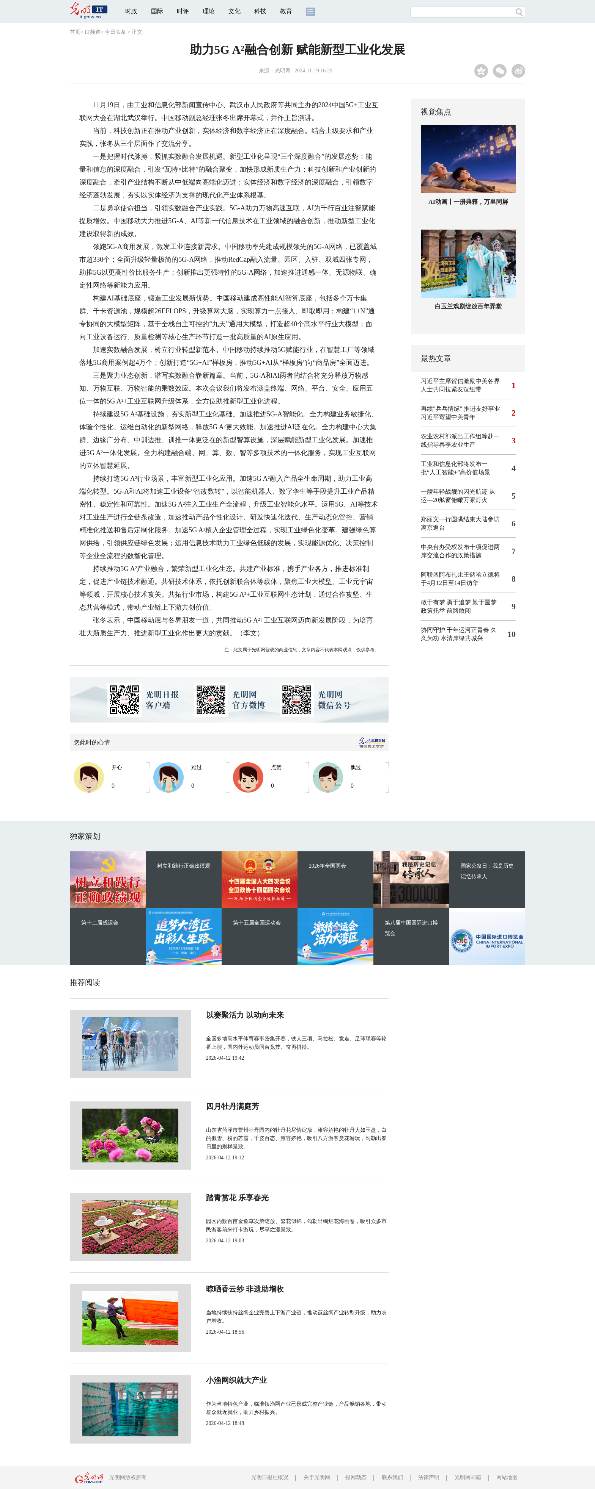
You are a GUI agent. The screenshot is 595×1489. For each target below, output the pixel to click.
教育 (286, 11)
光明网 (283, 71)
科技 (260, 11)
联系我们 (392, 1477)
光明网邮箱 (468, 1477)
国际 (157, 11)
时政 (131, 11)
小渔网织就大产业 (211, 1380)
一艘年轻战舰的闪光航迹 (454, 491)
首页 (75, 32)
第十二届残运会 (99, 923)
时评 (183, 11)
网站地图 (507, 1477)
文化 (234, 11)
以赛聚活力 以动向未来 (219, 1015)
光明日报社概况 (269, 1477)
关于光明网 (317, 1477)
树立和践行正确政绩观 (183, 866)
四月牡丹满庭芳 (207, 1106)
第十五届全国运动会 (257, 923)
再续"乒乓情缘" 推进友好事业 (460, 408)
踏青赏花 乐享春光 (212, 1197)
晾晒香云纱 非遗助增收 (219, 1289)
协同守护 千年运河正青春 (455, 630)
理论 (209, 11)
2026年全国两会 (327, 866)
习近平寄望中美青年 (448, 417)
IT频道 (92, 32)
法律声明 (428, 1477)
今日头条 (115, 32)
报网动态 (356, 1477)
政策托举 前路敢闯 (446, 610)
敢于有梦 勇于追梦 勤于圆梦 (459, 602)
